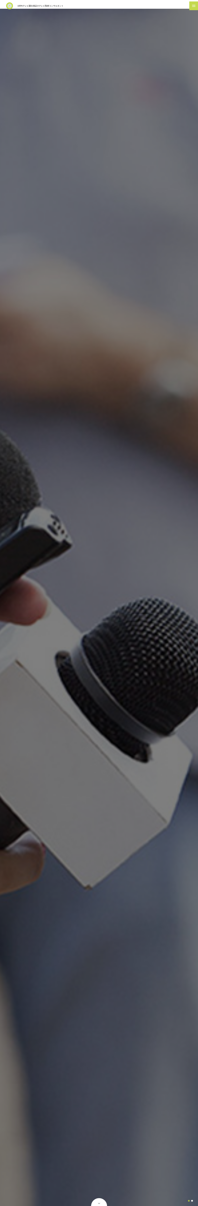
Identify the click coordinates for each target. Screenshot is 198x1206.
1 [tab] (189, 1201)
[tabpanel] (99, 609)
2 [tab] (192, 1201)
